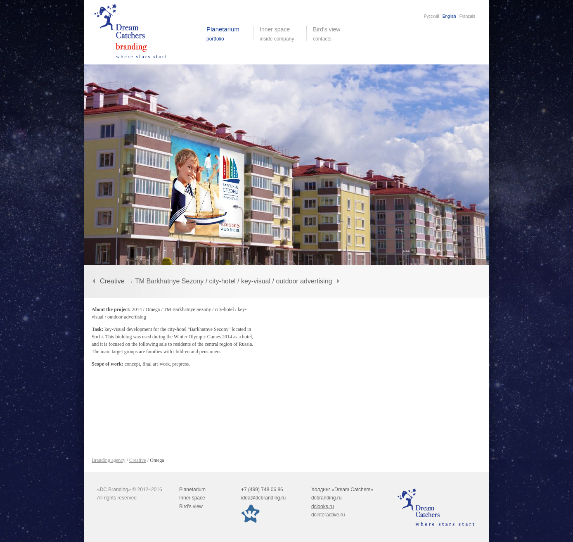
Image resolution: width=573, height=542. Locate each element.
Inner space (192, 498)
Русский (431, 16)
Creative (112, 281)
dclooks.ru (322, 506)
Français (467, 16)
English (449, 16)
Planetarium (192, 489)
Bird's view (333, 34)
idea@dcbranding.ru (263, 498)
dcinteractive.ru (328, 515)
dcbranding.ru (326, 498)
